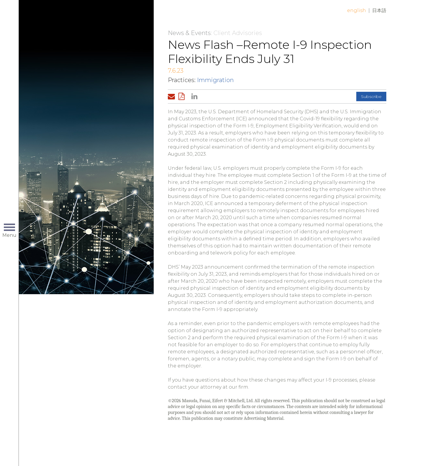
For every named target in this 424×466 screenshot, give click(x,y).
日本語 (379, 10)
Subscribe (371, 96)
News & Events (189, 32)
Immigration (215, 80)
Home (93, 15)
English (356, 10)
